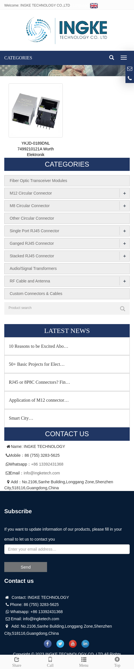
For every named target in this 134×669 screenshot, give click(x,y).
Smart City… (21, 418)
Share (17, 661)
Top (117, 661)
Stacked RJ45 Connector (32, 256)
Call (50, 661)
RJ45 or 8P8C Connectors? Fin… (39, 382)
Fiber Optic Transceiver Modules (38, 180)
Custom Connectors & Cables (36, 293)
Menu (84, 661)
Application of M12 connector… (39, 400)
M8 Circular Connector (30, 205)
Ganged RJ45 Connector (32, 243)
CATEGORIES (18, 57)
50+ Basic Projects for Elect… (37, 364)
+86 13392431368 (47, 464)
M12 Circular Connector (31, 193)
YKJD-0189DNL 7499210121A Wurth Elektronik (35, 149)
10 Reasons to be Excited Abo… (38, 346)
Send (26, 567)
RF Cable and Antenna (30, 281)
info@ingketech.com (42, 473)
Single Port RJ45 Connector (34, 231)
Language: (85, 5)
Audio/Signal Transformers (33, 268)
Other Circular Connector (32, 218)
